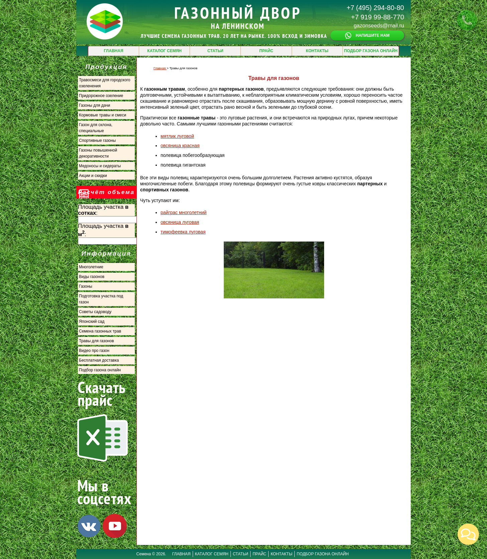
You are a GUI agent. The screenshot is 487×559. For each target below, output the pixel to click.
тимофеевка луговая (183, 232)
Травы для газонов (96, 341)
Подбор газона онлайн (100, 370)
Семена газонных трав (100, 331)
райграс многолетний (184, 212)
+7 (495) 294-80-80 (375, 7)
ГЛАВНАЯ (113, 51)
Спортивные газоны (97, 140)
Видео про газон (94, 350)
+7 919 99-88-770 (377, 17)
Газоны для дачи (94, 105)
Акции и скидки (93, 175)
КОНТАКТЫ (317, 51)
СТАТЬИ (215, 51)
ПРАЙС (266, 51)
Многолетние (91, 267)
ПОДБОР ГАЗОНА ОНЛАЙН (370, 51)
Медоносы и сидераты (100, 166)
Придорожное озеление (101, 95)
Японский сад (91, 321)
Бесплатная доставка (99, 360)
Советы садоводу (95, 311)
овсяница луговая (180, 222)
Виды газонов (91, 276)
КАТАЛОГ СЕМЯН (164, 51)
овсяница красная (180, 145)
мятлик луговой (177, 136)
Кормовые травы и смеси (102, 115)
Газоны (85, 286)
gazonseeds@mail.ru (379, 25)
